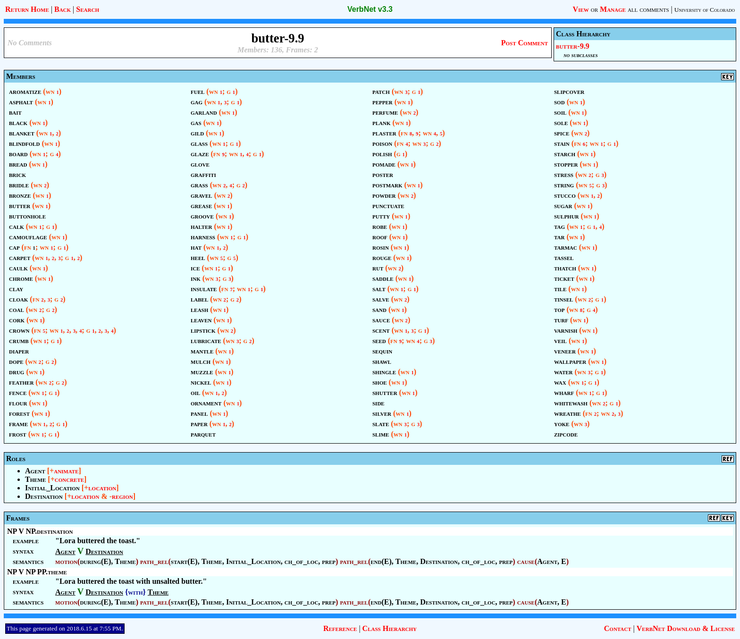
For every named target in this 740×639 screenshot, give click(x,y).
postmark (387, 185)
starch (564, 154)
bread (18, 164)
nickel (201, 382)
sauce (381, 320)
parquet (203, 434)
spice (561, 133)
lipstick (203, 330)
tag (559, 226)
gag (196, 102)
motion (66, 561)
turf (561, 320)
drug (16, 372)
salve (380, 299)
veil (560, 340)
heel (198, 257)
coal (16, 309)
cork (17, 320)
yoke (561, 424)
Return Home (27, 9)
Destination (44, 496)
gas (196, 122)
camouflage (28, 237)
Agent (35, 471)
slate (380, 424)
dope (16, 361)
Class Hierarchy (389, 628)
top (559, 309)
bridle (19, 185)
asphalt (21, 102)
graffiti (203, 174)
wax (560, 382)
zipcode (566, 434)
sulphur (566, 216)
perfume (385, 112)
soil (560, 112)
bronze (20, 195)
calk (16, 226)
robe (379, 226)
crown (19, 330)
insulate (204, 289)
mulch (200, 361)
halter (201, 226)
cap (14, 247)
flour (18, 403)
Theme (35, 479)
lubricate (206, 340)
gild (197, 133)
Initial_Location (52, 488)
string (564, 185)
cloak (18, 299)
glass (199, 143)
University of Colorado (704, 9)
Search (87, 9)
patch (381, 91)
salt (379, 289)
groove (202, 216)
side (378, 403)
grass (199, 185)
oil (195, 392)
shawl (381, 361)
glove (200, 164)
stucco (565, 195)
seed (379, 340)
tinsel (563, 299)
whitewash (571, 403)
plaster (384, 133)
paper (199, 424)
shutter (384, 392)
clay (16, 289)
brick (17, 174)
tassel (563, 257)
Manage (613, 9)
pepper (382, 102)
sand (379, 309)
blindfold (24, 143)
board (18, 154)
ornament (206, 403)
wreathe (567, 413)
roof (379, 237)
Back (62, 9)
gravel (201, 195)
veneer (565, 351)
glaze (200, 154)
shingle (384, 372)
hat (196, 247)
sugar (563, 206)
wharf (564, 392)
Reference (340, 628)
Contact (617, 628)
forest (19, 413)
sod (559, 102)
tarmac (565, 247)
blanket (21, 133)
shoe (379, 382)
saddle (383, 278)
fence (17, 392)
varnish (565, 330)
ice (195, 268)
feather (21, 382)
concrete (69, 479)
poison (382, 143)
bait (15, 112)
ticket (564, 278)
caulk (18, 268)
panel (199, 413)
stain (562, 143)
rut (377, 268)
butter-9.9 (572, 46)
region (122, 496)
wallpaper (570, 361)
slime (380, 434)
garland (204, 112)
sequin (382, 351)
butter (19, 206)
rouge (381, 257)
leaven (201, 320)
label (199, 299)
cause (526, 561)
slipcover (569, 91)
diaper (19, 351)
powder (384, 195)
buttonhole (27, 216)
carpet (19, 257)
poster (382, 174)
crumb (19, 340)
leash (199, 309)
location (102, 488)
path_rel (154, 561)
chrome (21, 278)
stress (563, 174)
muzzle (202, 372)
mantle (202, 351)
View (581, 9)
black (18, 122)
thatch (565, 268)
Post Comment (524, 43)
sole (561, 122)
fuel (197, 91)
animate (66, 471)
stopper (566, 164)
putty (381, 216)
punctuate (388, 206)
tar (559, 237)
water (563, 372)
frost (17, 434)
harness (203, 237)
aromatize (25, 91)
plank (381, 122)
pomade (383, 164)
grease (201, 206)
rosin (380, 247)
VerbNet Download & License (686, 628)
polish (382, 154)
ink (196, 278)
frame (18, 424)
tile (560, 289)
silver (381, 413)
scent (381, 330)
